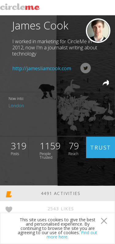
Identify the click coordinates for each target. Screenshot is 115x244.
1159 (49, 148)
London (16, 106)
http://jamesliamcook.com (41, 68)
